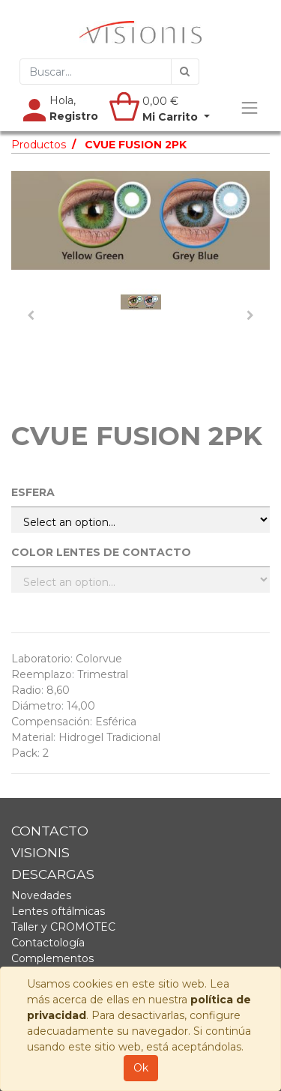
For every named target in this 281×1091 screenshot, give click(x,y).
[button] (30, 315)
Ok (140, 1068)
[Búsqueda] (185, 71)
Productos (38, 144)
